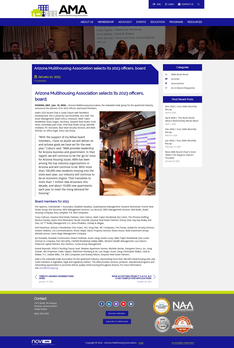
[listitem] (182, 109)
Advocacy (125, 22)
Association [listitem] (174, 83)
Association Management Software (43, 342)
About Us (87, 22)
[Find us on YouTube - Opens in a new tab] (123, 304)
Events (141, 22)
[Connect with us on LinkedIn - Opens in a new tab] (109, 304)
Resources (194, 22)
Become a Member (116, 313)
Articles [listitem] (172, 78)
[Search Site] (199, 4)
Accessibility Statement (183, 342)
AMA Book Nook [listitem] (176, 74)
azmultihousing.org (48, 267)
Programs (176, 22)
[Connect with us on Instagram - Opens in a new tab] (116, 304)
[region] (133, 279)
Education (157, 22)
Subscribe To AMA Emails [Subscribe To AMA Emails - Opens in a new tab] (117, 321)
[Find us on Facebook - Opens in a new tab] (101, 304)
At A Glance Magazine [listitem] (180, 87)
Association (41, 80)
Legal (140, 342)
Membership (106, 22)
